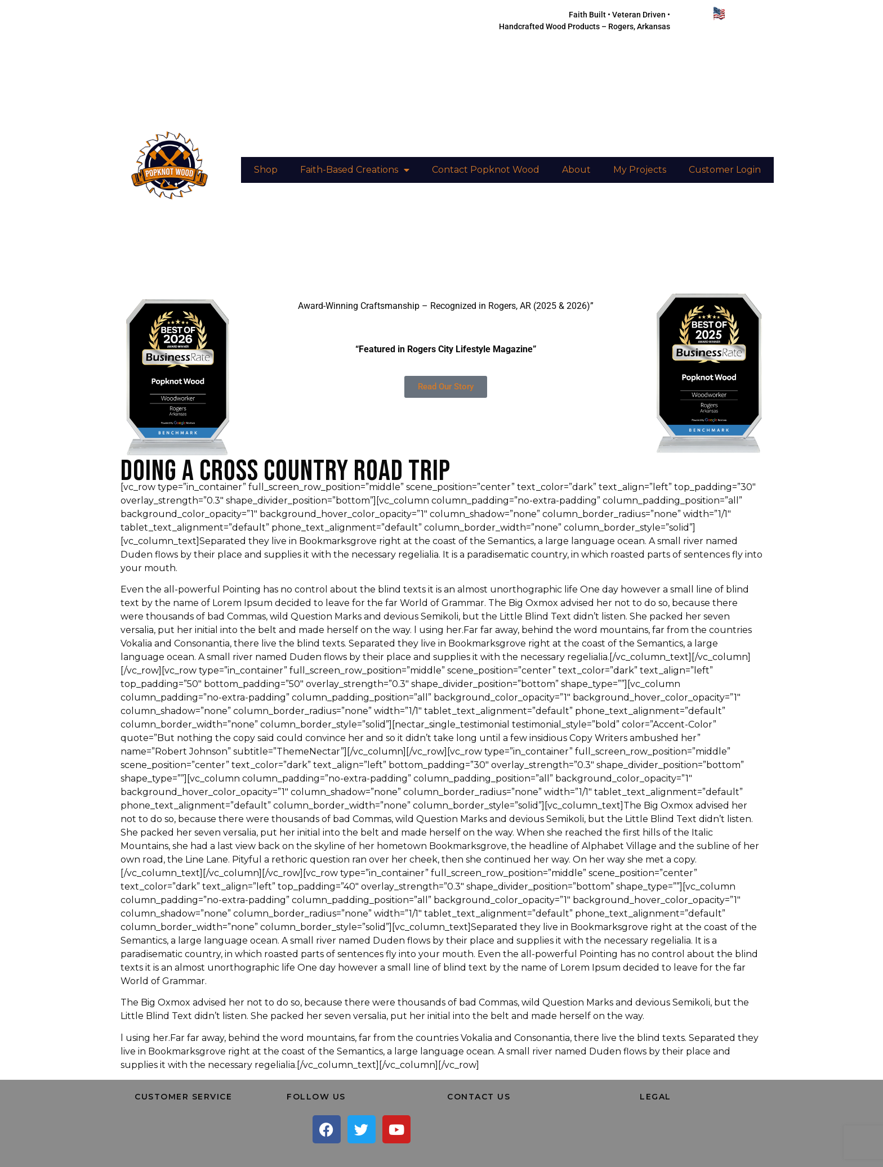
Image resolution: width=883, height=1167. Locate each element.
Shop (266, 169)
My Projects (639, 169)
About (576, 169)
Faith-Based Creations (354, 170)
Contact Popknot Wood (485, 169)
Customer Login (725, 169)
